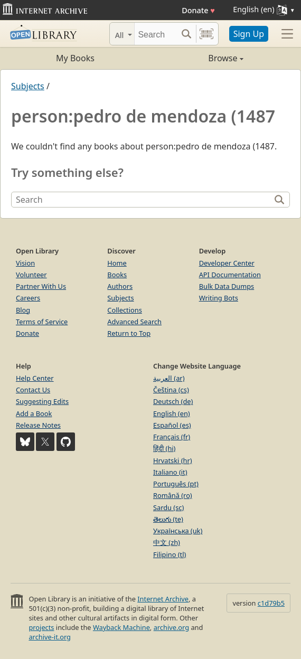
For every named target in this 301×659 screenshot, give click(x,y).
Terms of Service (42, 321)
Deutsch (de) (173, 401)
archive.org (171, 627)
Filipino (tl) (169, 554)
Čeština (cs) (171, 389)
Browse (196, 58)
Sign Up (248, 34)
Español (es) (172, 425)
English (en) (171, 413)
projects (41, 627)
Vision (25, 263)
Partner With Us (41, 286)
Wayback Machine (121, 627)
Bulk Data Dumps (227, 286)
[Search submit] (186, 34)
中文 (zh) (166, 542)
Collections (124, 310)
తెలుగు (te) (168, 519)
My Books (75, 58)
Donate (198, 10)
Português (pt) (176, 483)
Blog (23, 310)
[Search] (155, 33)
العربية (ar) (168, 378)
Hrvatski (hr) (172, 460)
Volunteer (31, 274)
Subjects (27, 86)
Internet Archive (163, 599)
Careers (28, 298)
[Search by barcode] (206, 34)
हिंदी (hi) (164, 448)
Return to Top (128, 333)
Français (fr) (171, 436)
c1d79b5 (271, 603)
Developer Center (227, 263)
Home (116, 263)
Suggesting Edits (42, 401)
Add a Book (34, 413)
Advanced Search (134, 321)
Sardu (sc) (168, 507)
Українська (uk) (177, 530)
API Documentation (230, 274)
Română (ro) (172, 495)
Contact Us (33, 389)
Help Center (35, 378)
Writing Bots (218, 298)
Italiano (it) (170, 472)
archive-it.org (50, 637)
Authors (120, 286)
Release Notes (38, 425)
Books (117, 274)
